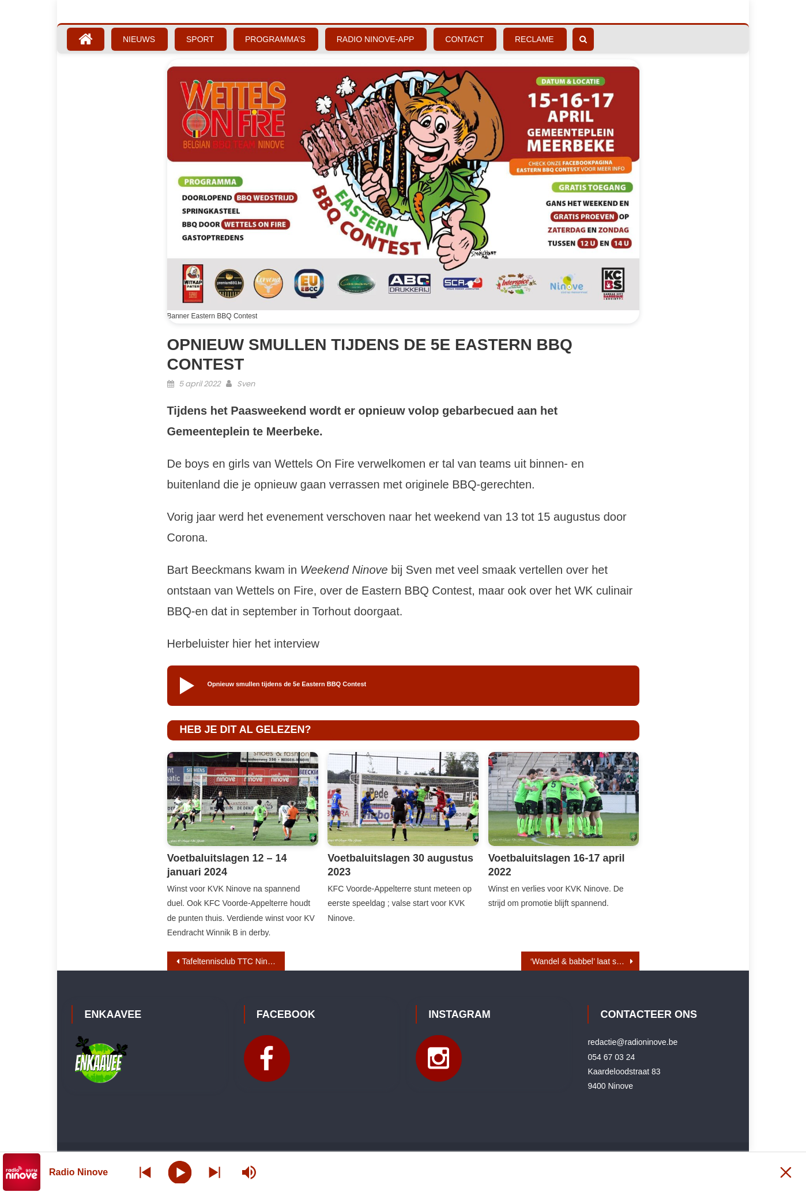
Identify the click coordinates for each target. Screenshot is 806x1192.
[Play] (180, 1172)
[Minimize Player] (785, 1172)
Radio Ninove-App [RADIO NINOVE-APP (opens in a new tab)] (376, 39)
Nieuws (139, 39)
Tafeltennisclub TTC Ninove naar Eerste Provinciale (233, 961)
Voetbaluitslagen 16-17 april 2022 (556, 864)
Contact (464, 39)
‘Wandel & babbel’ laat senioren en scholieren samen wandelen (584, 961)
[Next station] (145, 1172)
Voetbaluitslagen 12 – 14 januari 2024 (227, 864)
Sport (200, 39)
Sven (246, 383)
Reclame (534, 39)
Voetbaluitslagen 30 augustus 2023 (400, 864)
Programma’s (275, 39)
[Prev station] (214, 1172)
